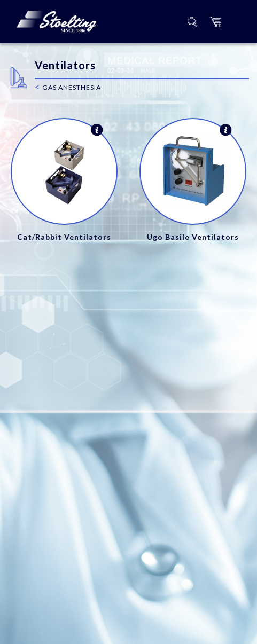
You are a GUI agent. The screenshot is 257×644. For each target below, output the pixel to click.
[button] (215, 21)
